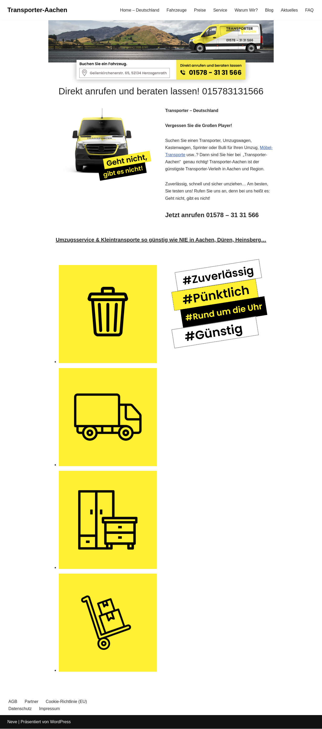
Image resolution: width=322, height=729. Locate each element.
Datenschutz (20, 709)
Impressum (49, 709)
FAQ (309, 10)
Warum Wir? (246, 10)
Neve (12, 722)
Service (220, 10)
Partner (31, 702)
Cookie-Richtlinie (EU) (66, 702)
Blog (269, 10)
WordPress (60, 722)
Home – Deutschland (139, 10)
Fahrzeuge (177, 10)
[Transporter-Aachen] (37, 10)
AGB (12, 702)
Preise (200, 10)
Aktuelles (289, 10)
